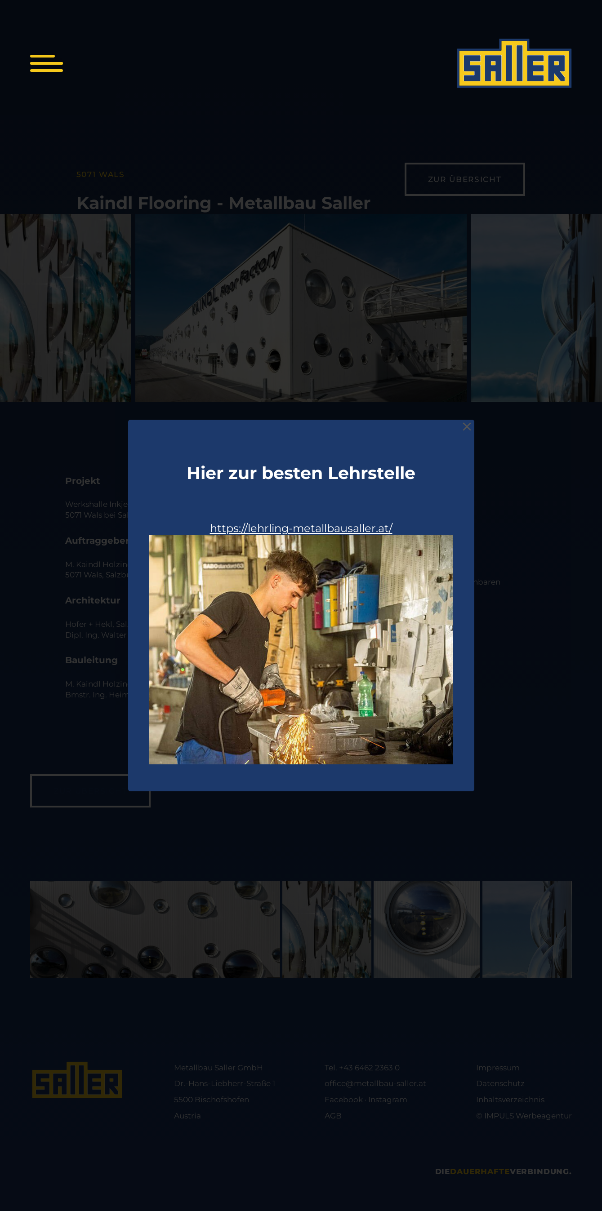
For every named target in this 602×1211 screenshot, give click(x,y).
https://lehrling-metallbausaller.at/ (301, 528)
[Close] (467, 427)
